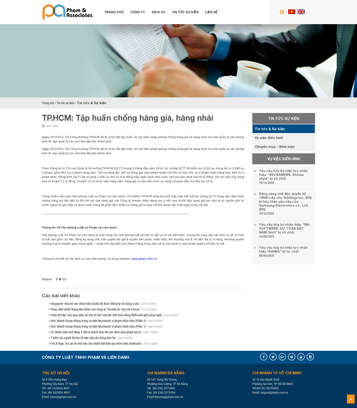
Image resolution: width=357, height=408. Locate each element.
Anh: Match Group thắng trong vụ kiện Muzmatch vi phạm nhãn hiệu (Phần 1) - (106, 326)
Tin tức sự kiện (185, 12)
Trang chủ (114, 12)
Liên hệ (211, 12)
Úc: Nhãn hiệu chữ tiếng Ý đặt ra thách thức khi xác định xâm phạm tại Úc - (103, 332)
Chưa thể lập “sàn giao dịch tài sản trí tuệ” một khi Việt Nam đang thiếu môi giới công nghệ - (113, 315)
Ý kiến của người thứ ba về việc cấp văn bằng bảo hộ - (90, 338)
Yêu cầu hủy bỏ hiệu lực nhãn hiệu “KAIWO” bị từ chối (283, 249)
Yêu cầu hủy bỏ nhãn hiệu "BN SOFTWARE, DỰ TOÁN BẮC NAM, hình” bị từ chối (284, 228)
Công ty (137, 12)
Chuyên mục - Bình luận (275, 146)
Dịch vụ (158, 12)
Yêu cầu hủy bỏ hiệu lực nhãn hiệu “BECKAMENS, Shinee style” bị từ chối (283, 174)
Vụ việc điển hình (269, 138)
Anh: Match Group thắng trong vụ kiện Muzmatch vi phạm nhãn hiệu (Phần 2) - (106, 320)
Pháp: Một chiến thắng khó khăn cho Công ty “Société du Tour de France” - (103, 309)
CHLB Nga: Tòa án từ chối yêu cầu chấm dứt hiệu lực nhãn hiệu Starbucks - (103, 343)
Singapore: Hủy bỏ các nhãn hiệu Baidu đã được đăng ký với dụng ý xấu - (102, 303)
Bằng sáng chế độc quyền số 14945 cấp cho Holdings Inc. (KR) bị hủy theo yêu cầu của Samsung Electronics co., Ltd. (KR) (285, 201)
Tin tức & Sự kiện (91, 103)
